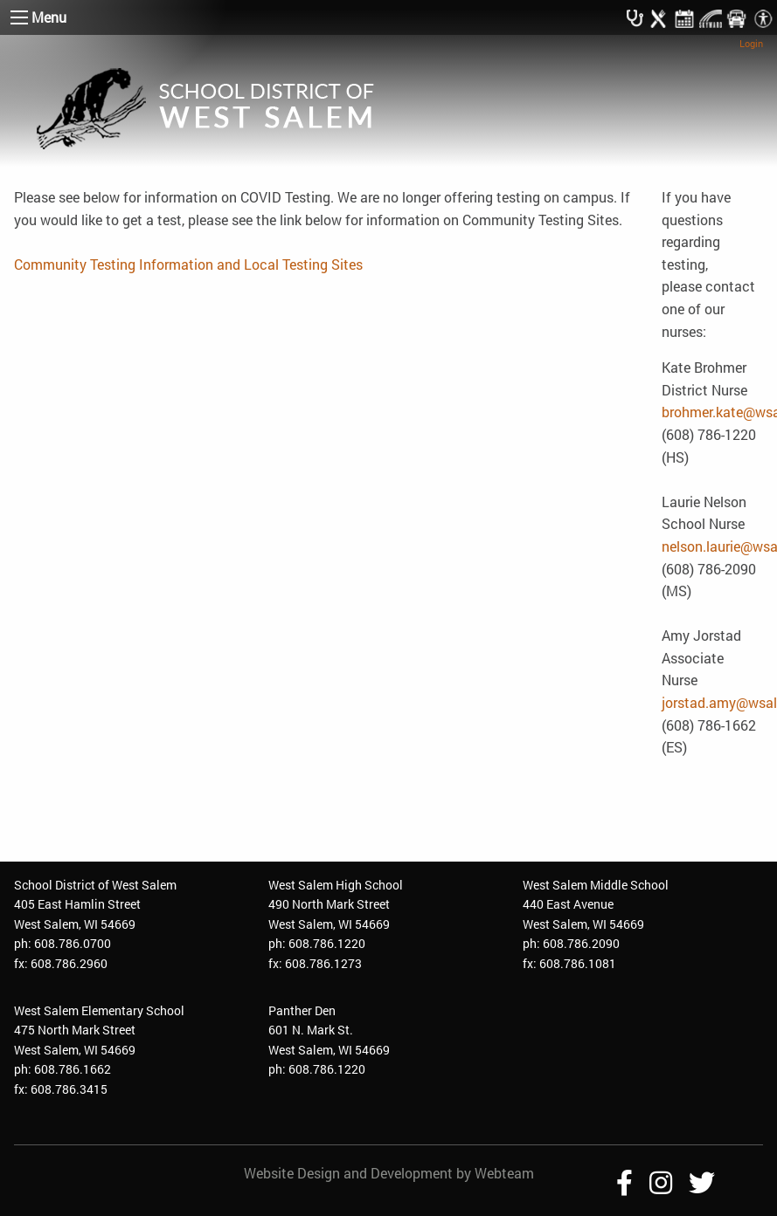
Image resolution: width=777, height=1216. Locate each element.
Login (751, 43)
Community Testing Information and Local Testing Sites (188, 264)
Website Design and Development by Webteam (389, 1173)
